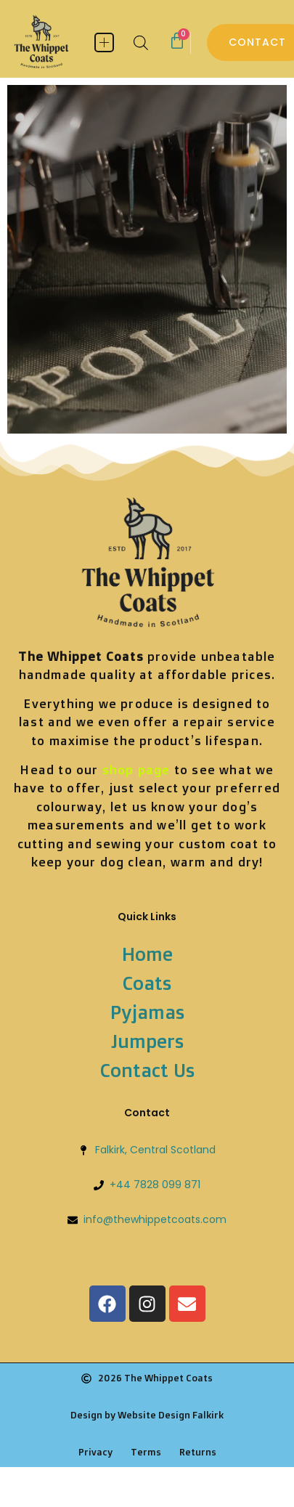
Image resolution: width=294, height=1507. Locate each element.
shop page (136, 769)
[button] (104, 42)
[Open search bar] (141, 42)
